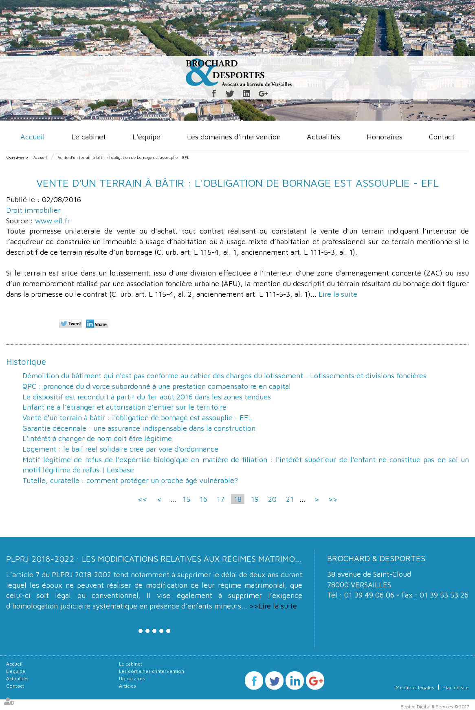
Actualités (323, 136)
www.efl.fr (52, 220)
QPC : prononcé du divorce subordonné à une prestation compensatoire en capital (156, 386)
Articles (127, 686)
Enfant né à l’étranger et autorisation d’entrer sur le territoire (124, 407)
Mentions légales (415, 687)
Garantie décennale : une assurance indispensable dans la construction (138, 428)
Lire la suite (338, 294)
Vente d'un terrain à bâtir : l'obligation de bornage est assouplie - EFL (123, 157)
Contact (442, 136)
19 (255, 499)
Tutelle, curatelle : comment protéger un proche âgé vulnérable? (130, 480)
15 (186, 499)
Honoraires (384, 136)
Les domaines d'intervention (234, 136)
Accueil (32, 136)
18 (238, 499)
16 (203, 499)
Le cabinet (88, 136)
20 (272, 499)
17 (220, 499)
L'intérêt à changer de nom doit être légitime (97, 438)
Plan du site (455, 687)
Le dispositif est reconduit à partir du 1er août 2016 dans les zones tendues (146, 396)
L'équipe (146, 136)
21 (290, 499)
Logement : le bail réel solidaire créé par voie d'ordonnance (120, 449)
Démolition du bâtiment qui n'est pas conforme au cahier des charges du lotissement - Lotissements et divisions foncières (224, 375)
